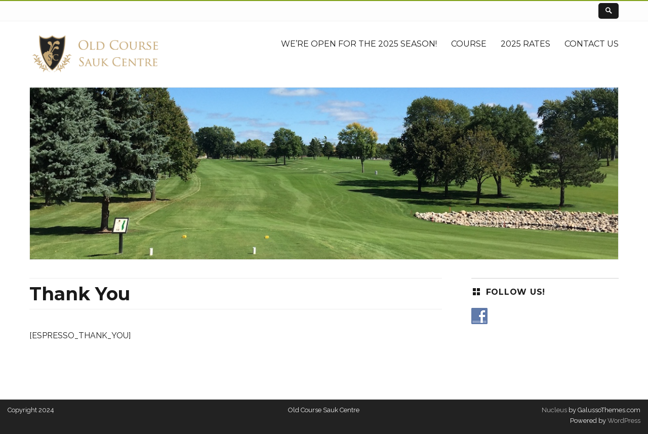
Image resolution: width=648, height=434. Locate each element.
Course (469, 44)
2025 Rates (525, 44)
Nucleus (554, 410)
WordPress (623, 420)
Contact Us (591, 44)
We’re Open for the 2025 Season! (359, 44)
